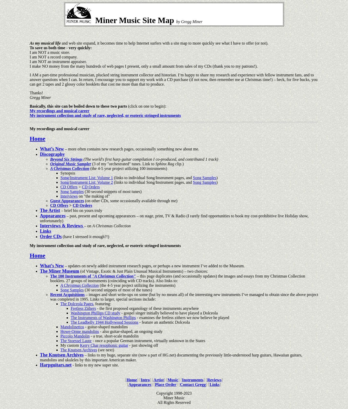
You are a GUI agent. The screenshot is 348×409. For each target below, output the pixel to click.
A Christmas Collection (79, 285)
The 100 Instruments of (92, 276)
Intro (145, 380)
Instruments (192, 380)
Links (215, 384)
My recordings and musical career (59, 111)
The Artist (50, 210)
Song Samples (204, 178)
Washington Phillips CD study (95, 313)
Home (37, 138)
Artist (158, 380)
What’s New (52, 148)
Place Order (165, 384)
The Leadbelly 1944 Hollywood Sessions (104, 322)
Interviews (69, 196)
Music (173, 380)
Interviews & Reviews (62, 225)
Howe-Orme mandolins (79, 331)
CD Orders (91, 187)
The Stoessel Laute (76, 341)
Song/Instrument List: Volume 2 (86, 182)
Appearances (139, 384)
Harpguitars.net (56, 364)
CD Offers (69, 187)
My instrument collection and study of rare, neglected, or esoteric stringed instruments (105, 115)
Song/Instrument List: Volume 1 (86, 178)
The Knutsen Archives (78, 350)
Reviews (214, 380)
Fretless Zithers (83, 308)
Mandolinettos (72, 327)
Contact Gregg (193, 384)
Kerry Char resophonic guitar (104, 345)
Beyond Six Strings (66, 159)
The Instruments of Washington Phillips (103, 317)
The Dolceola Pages (76, 304)
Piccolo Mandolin (75, 336)
